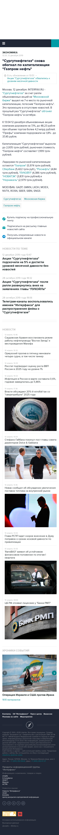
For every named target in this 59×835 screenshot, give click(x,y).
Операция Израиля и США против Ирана (28, 695)
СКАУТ (5, 780)
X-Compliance (7, 778)
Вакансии (48, 714)
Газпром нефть (12, 205)
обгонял (47, 111)
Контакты (6, 714)
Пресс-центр (36, 714)
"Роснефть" (43, 169)
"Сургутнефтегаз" (13, 93)
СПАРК (5, 776)
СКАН (4, 793)
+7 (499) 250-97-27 (38, 761)
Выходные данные (10, 823)
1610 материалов (11, 699)
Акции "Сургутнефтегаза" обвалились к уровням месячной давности (28, 80)
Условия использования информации (19, 820)
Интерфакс (29, 43)
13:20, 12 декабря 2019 (12, 55)
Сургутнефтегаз (12, 199)
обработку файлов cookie (12, 755)
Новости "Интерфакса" (11, 791)
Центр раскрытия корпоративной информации (20, 797)
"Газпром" (20, 165)
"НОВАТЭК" (9, 176)
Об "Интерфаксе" (20, 714)
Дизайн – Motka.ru (10, 826)
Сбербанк (8, 169)
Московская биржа (34, 199)
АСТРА (4, 784)
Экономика (9, 52)
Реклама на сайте (10, 717)
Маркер (5, 782)
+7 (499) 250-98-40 (18, 761)
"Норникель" (10, 180)
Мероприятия (26, 717)
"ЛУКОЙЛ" (25, 172)
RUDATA (5, 795)
